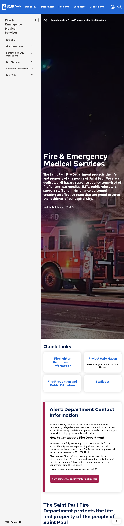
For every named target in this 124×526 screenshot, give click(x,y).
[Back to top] (116, 521)
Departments (98, 6)
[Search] (119, 7)
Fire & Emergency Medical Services (13, 26)
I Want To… (32, 6)
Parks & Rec (48, 6)
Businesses (80, 6)
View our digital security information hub (74, 478)
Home (45, 20)
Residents (64, 6)
